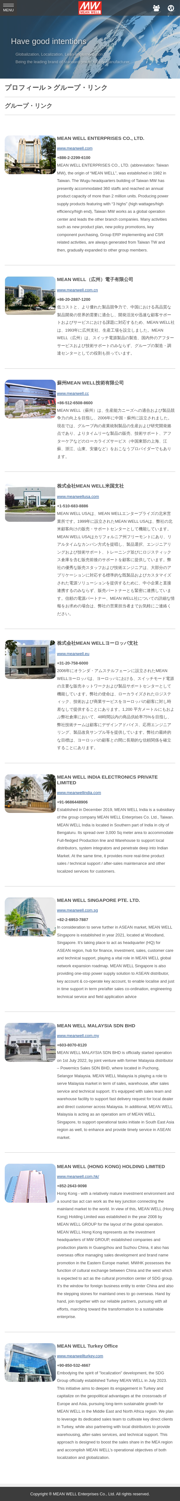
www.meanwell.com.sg (77, 910)
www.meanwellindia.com (79, 792)
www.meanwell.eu (73, 653)
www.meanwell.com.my (78, 1035)
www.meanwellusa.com (78, 496)
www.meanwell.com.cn (77, 290)
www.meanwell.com (75, 148)
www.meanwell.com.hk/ (78, 1176)
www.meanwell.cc (73, 393)
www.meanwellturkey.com (80, 1356)
